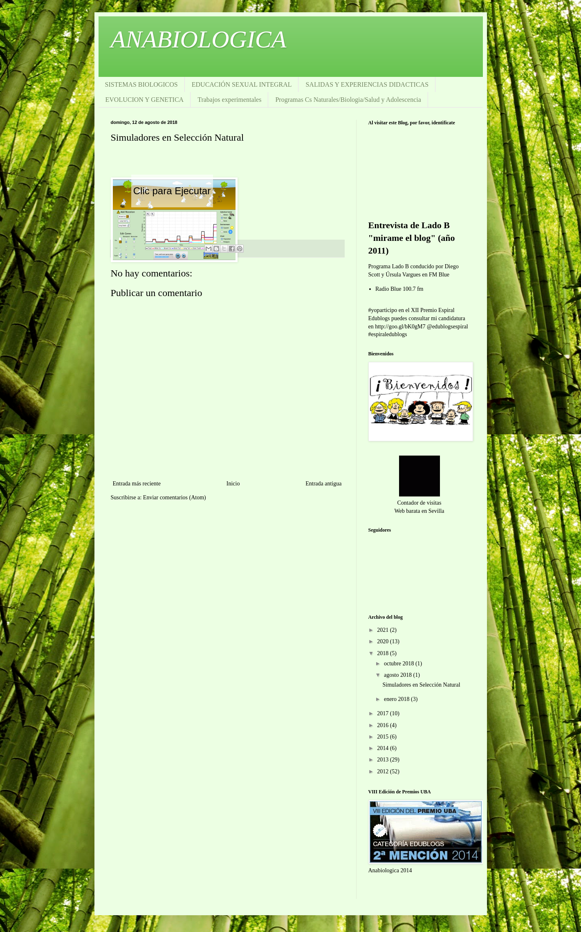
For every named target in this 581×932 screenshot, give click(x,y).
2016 (383, 725)
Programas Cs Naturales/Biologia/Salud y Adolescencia (348, 99)
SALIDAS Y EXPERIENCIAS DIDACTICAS (366, 84)
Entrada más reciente (137, 484)
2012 (383, 771)
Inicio (233, 484)
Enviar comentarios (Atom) (174, 497)
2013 (383, 760)
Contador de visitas (419, 503)
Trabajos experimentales (229, 99)
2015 (383, 737)
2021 (383, 630)
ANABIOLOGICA (199, 39)
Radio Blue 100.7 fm (399, 289)
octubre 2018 (399, 663)
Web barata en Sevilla (419, 511)
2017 (383, 713)
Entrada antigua (323, 484)
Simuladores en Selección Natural (421, 685)
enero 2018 (397, 699)
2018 (383, 653)
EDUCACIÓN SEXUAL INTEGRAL (242, 84)
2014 (383, 748)
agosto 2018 (398, 675)
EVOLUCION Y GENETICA (144, 99)
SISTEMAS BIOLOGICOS (141, 84)
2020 (383, 641)
